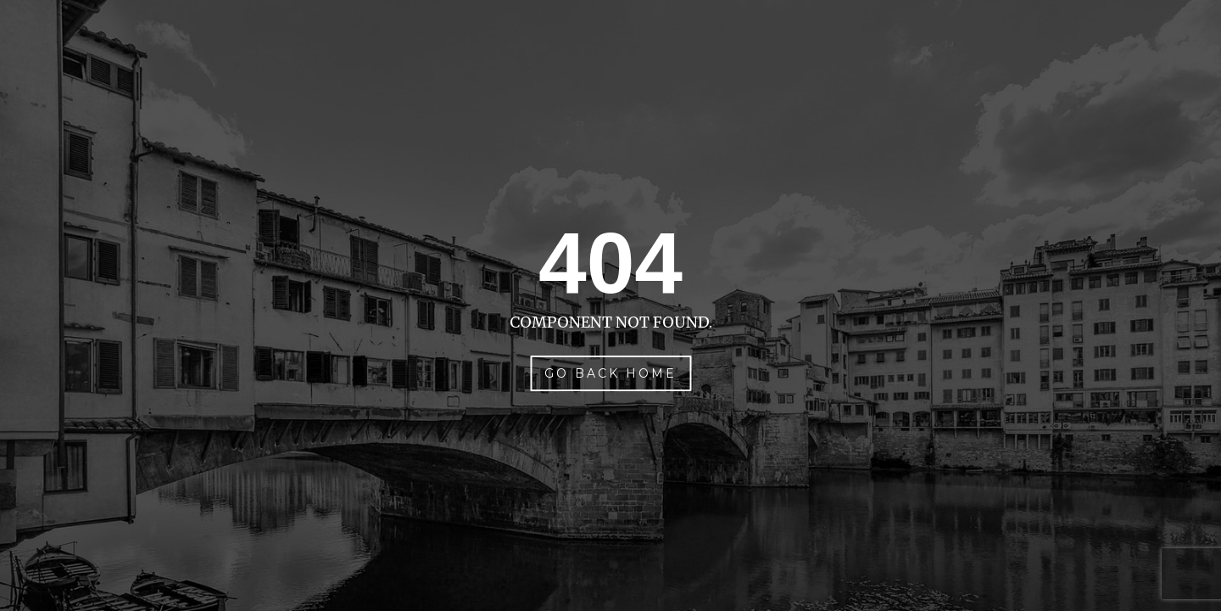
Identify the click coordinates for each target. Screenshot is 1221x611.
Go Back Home (610, 373)
